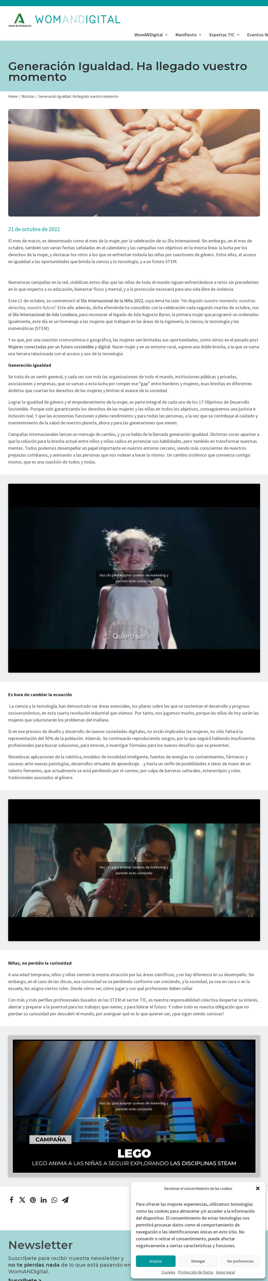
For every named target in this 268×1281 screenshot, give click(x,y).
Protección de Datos (195, 1272)
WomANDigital (150, 35)
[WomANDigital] (64, 20)
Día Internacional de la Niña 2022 (111, 301)
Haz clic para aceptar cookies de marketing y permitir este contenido (134, 578)
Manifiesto (188, 35)
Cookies (168, 1272)
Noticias (28, 96)
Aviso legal (225, 1272)
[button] (257, 1188)
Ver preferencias (240, 1261)
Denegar (198, 1261)
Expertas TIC (224, 35)
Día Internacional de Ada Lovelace (45, 314)
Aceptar (155, 1261)
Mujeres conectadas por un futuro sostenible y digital (59, 347)
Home (13, 96)
